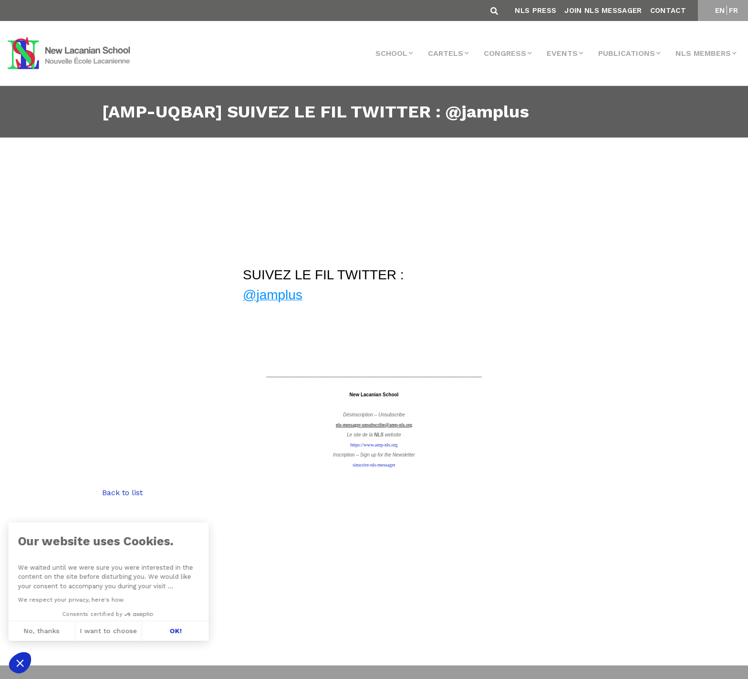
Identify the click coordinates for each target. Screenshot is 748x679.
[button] (20, 662)
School (391, 53)
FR (733, 10)
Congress (505, 53)
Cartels (445, 53)
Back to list (122, 492)
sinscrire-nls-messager (374, 464)
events (562, 53)
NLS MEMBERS (703, 53)
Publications (626, 53)
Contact (668, 10)
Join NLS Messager (603, 10)
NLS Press (535, 10)
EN (720, 10)
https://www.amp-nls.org (373, 444)
